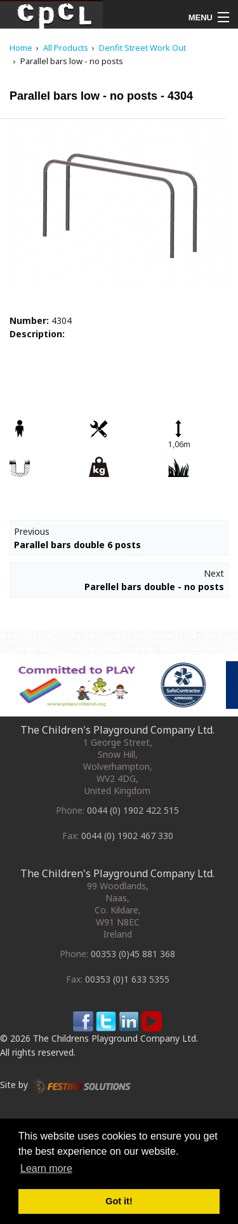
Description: (37, 334)
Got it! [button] (118, 1201)
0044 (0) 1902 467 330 (127, 836)
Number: (29, 320)
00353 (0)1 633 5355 (127, 979)
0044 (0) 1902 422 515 (133, 810)
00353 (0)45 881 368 (133, 954)
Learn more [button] (46, 1168)
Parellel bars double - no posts (154, 587)
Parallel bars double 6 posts (77, 545)
